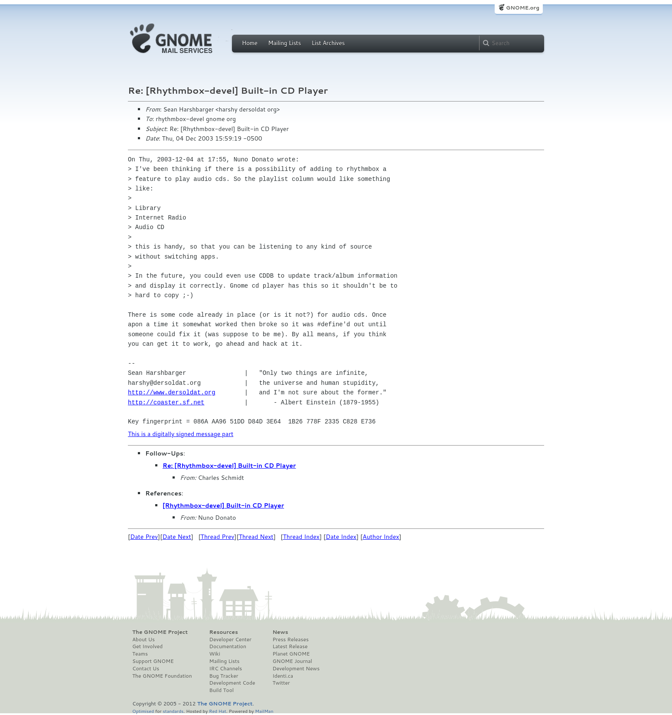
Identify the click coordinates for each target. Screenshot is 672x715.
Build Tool (221, 690)
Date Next (176, 536)
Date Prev (144, 536)
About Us (143, 639)
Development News (296, 668)
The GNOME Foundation (162, 675)
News (280, 632)
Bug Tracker (223, 675)
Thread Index (301, 536)
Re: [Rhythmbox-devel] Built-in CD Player (229, 465)
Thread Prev (218, 536)
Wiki (214, 653)
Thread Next (256, 536)
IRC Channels (225, 668)
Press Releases (290, 639)
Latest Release (289, 646)
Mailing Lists (284, 43)
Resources (223, 632)
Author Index (380, 536)
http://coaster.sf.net (166, 402)
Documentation (227, 646)
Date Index (341, 536)
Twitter (281, 682)
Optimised (143, 711)
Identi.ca (282, 675)
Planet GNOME (291, 653)
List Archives (328, 43)
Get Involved (147, 646)
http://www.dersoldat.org (171, 392)
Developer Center (230, 639)
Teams (140, 653)
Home (250, 43)
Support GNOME (153, 661)
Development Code (232, 682)
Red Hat (217, 711)
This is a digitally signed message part (180, 434)
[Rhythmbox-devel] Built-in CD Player (223, 505)
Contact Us (145, 668)
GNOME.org (522, 7)
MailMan (264, 711)
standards (173, 711)
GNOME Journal (292, 661)
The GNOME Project (160, 632)
